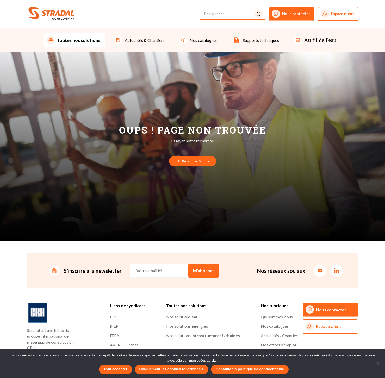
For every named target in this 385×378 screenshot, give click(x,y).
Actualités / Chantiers (280, 335)
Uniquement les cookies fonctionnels (171, 369)
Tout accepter (115, 369)
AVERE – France (124, 345)
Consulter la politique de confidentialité (250, 369)
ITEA (114, 335)
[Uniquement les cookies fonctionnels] (378, 363)
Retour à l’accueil (193, 161)
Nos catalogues (275, 326)
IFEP (114, 326)
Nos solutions (182, 317)
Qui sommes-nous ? (278, 317)
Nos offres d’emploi (278, 345)
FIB (113, 317)
